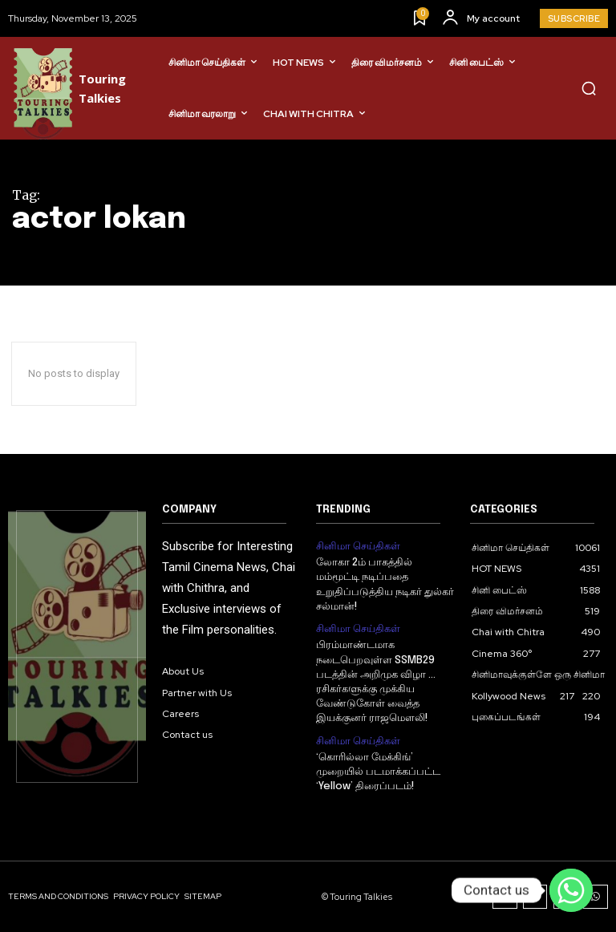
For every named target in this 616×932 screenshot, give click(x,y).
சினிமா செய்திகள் (355, 545)
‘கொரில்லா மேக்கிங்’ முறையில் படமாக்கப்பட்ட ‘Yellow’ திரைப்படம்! (378, 769)
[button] (588, 88)
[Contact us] (571, 890)
